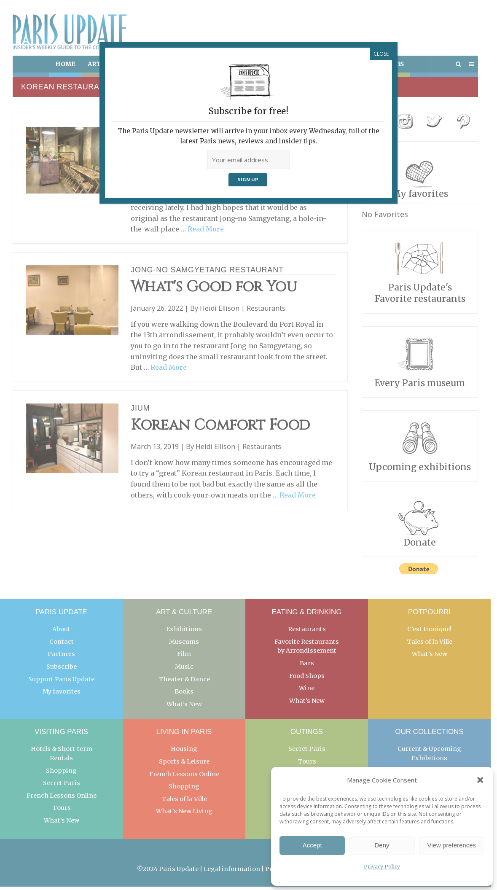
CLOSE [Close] (381, 53)
